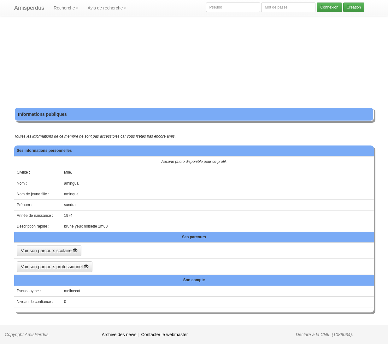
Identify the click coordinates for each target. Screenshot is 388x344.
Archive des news (119, 334)
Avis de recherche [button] (107, 7)
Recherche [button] (66, 7)
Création (354, 7)
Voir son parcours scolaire (49, 250)
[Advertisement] (194, 63)
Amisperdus (29, 8)
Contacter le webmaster (164, 334)
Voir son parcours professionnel (54, 266)
